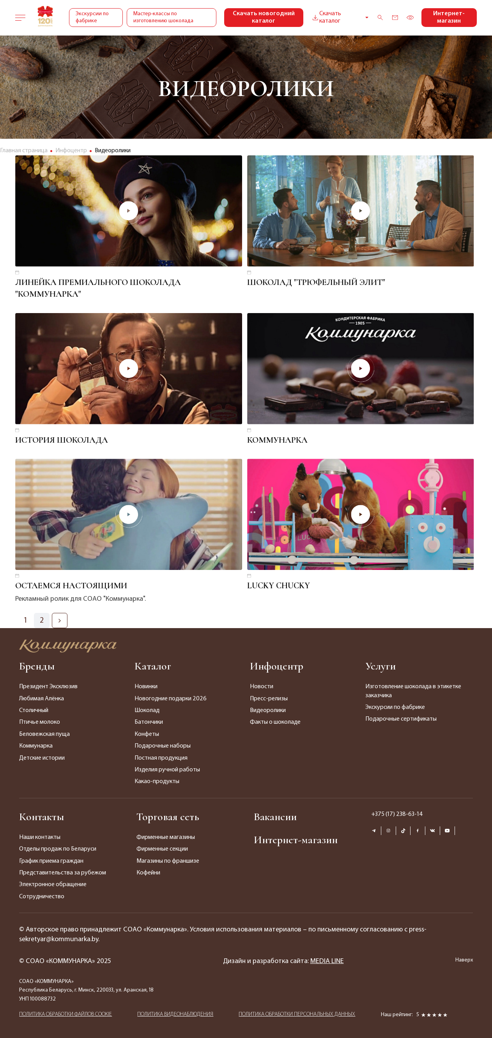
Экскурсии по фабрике (92, 17)
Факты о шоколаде (275, 722)
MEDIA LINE (327, 961)
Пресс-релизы (269, 699)
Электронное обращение (53, 884)
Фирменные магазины (165, 837)
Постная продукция (161, 758)
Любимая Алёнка (41, 699)
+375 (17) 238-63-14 (397, 814)
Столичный (33, 710)
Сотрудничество (41, 897)
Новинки (146, 687)
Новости (261, 687)
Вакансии (275, 816)
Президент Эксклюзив (48, 687)
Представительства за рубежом (62, 873)
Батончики (149, 722)
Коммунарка (36, 746)
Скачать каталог (326, 17)
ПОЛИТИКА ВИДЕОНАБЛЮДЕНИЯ (175, 1014)
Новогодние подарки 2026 (171, 699)
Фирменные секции (162, 849)
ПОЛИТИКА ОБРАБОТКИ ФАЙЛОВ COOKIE (65, 1014)
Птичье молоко (39, 722)
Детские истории (42, 758)
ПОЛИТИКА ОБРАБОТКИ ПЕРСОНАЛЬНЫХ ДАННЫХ (297, 1014)
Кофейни (148, 873)
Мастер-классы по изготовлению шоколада (163, 17)
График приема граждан (51, 861)
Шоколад (147, 710)
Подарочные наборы (163, 746)
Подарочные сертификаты (401, 719)
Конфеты (147, 734)
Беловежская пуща (44, 734)
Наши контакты (39, 837)
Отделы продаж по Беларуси (57, 849)
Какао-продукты (157, 781)
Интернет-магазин (449, 17)
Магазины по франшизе (167, 861)
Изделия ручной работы (167, 770)
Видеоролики (268, 710)
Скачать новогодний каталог (264, 17)
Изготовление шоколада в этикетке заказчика (413, 691)
